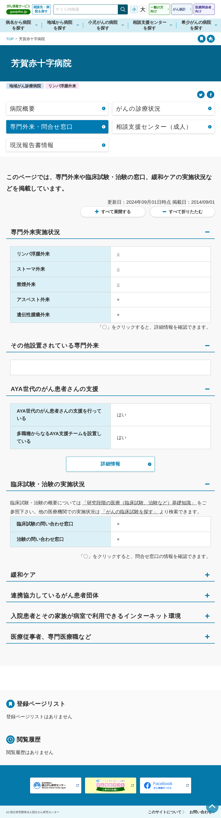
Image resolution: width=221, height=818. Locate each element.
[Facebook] (210, 94)
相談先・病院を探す (41, 9)
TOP (10, 39)
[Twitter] (201, 94)
